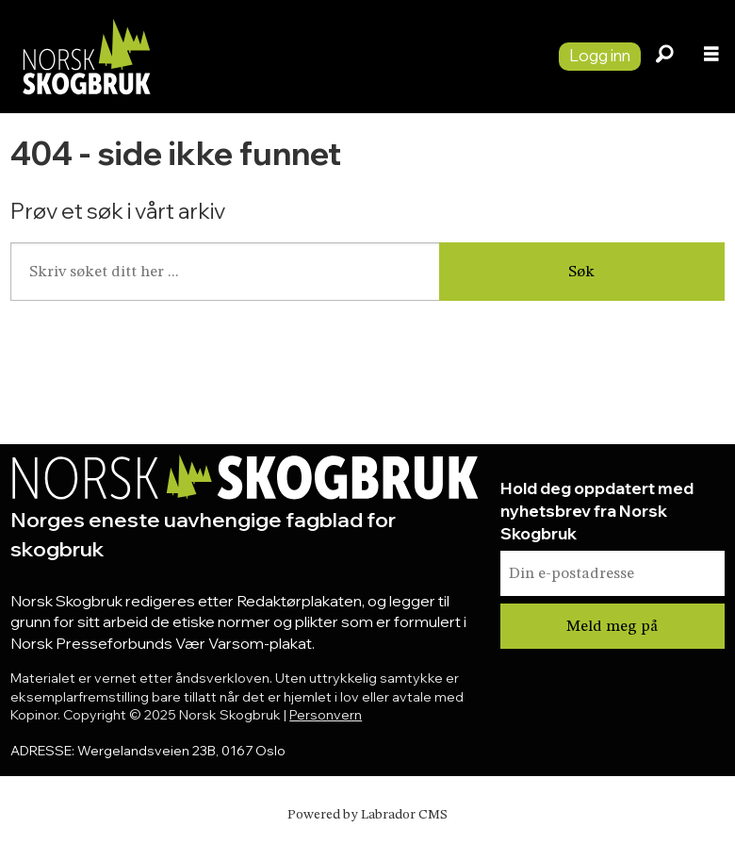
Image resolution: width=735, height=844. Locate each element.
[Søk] (664, 57)
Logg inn (599, 55)
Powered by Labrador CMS (367, 814)
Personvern (325, 714)
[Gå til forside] (85, 56)
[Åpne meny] (711, 56)
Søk (581, 272)
